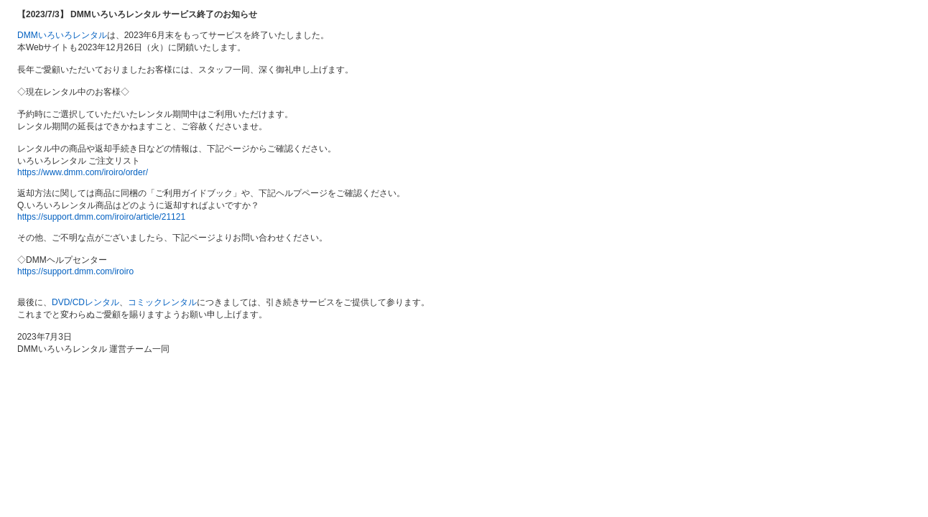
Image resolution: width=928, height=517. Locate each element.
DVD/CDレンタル (85, 302)
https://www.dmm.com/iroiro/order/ (82, 172)
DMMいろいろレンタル (62, 35)
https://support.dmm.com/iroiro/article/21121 (101, 217)
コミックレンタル (162, 302)
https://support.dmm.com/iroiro (75, 271)
